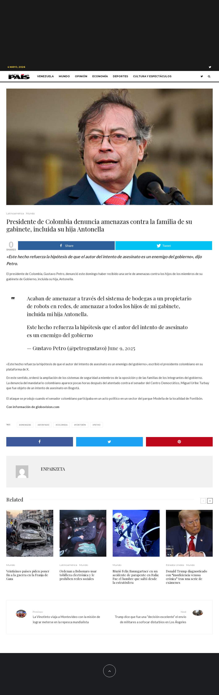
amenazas (25, 425)
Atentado (44, 425)
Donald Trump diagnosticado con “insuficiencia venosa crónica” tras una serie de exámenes (186, 576)
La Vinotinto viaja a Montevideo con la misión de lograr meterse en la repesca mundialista (69, 617)
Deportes (120, 76)
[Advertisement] (109, 31)
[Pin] (179, 441)
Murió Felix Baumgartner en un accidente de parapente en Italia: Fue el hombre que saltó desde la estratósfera (136, 576)
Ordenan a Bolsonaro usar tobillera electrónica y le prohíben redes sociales (78, 575)
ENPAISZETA (53, 469)
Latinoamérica (15, 213)
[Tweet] (109, 441)
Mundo (64, 76)
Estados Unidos (175, 565)
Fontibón (80, 425)
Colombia (62, 425)
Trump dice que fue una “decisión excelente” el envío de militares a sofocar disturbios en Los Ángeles (149, 617)
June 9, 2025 (121, 347)
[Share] (39, 441)
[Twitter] (210, 67)
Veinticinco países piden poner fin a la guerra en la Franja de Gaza (27, 575)
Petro (97, 425)
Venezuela (45, 76)
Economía (100, 76)
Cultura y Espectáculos (152, 76)
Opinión (81, 76)
